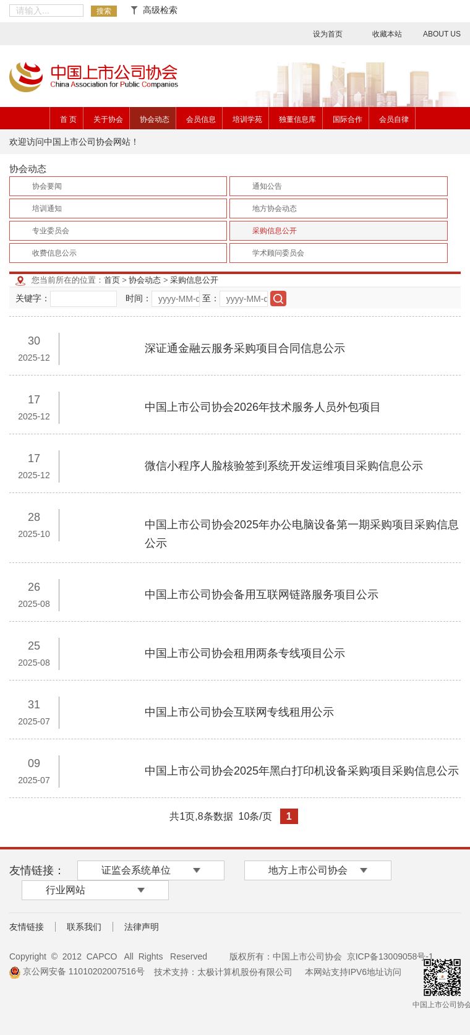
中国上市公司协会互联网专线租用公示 (239, 712)
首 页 (68, 119)
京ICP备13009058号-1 (390, 956)
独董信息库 (297, 119)
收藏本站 (387, 34)
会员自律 (394, 119)
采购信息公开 (194, 280)
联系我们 (84, 927)
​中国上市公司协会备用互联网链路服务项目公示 (261, 594)
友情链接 (26, 927)
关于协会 (108, 119)
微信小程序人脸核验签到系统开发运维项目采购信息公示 (284, 466)
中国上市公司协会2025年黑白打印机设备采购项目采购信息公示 (302, 771)
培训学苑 (247, 119)
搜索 (103, 11)
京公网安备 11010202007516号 (77, 971)
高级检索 (153, 10)
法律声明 (141, 927)
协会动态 (154, 119)
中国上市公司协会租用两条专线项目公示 (245, 653)
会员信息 (201, 119)
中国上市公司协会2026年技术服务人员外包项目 (263, 407)
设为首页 (328, 34)
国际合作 (347, 119)
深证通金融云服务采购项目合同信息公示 (245, 348)
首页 (112, 280)
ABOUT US (442, 34)
